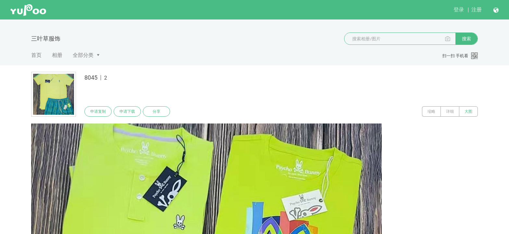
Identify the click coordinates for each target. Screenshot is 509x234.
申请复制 (98, 111)
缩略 (431, 111)
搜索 (466, 38)
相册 (57, 55)
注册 (476, 9)
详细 (450, 111)
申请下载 (127, 111)
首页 (36, 55)
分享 (156, 111)
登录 (458, 9)
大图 (468, 111)
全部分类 (83, 55)
